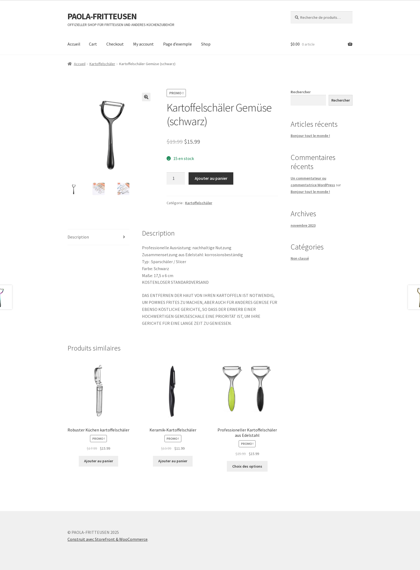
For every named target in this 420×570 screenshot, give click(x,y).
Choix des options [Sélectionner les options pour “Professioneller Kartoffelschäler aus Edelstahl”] (247, 466)
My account (143, 44)
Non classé (300, 258)
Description (78, 237)
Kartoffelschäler (102, 63)
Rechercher (301, 92)
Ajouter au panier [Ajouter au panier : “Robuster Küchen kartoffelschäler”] (98, 461)
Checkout (115, 44)
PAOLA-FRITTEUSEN (102, 16)
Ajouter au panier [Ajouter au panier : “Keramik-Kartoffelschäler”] (172, 461)
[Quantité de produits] (176, 178)
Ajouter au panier (211, 178)
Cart (93, 44)
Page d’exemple (177, 44)
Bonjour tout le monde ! (310, 135)
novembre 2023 (303, 225)
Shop (206, 44)
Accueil (74, 44)
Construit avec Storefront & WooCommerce (108, 539)
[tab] (98, 237)
